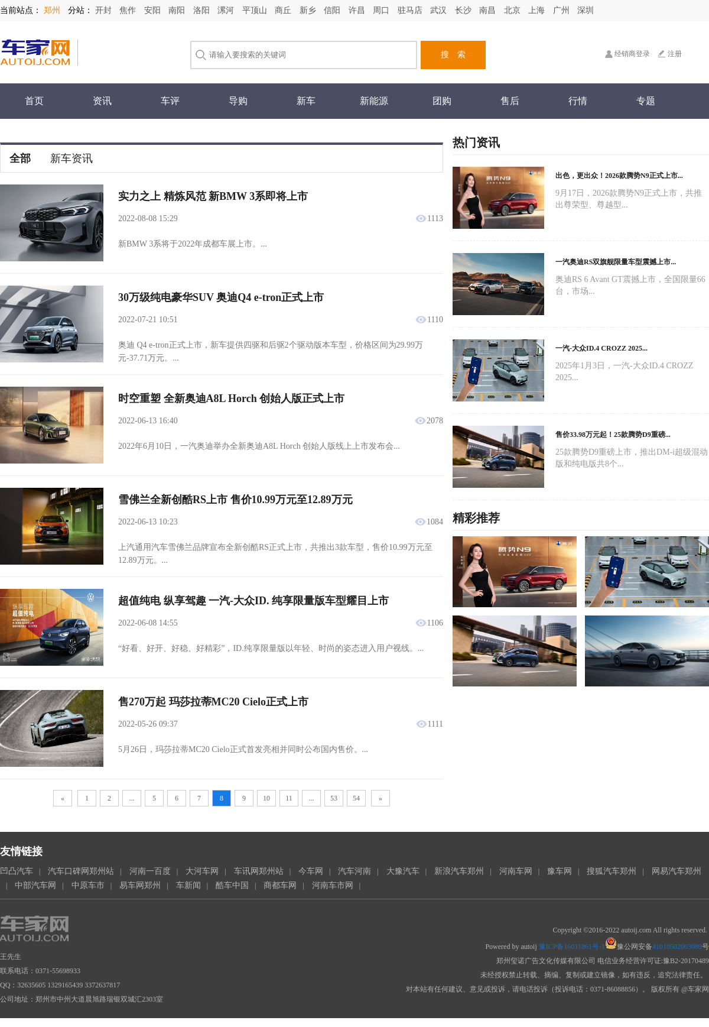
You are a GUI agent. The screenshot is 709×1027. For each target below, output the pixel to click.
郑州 (53, 10)
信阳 (333, 10)
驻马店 (411, 10)
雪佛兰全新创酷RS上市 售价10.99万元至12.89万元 (235, 500)
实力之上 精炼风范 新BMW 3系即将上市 (213, 196)
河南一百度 (150, 871)
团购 (441, 101)
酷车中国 (232, 885)
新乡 (309, 10)
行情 (577, 101)
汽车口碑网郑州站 (81, 871)
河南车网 (515, 871)
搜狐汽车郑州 (611, 871)
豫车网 (559, 871)
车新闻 (188, 885)
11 (288, 798)
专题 (645, 101)
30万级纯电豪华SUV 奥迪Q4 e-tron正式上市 (221, 297)
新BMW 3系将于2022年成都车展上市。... (192, 243)
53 (333, 798)
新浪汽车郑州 (459, 871)
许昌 (358, 10)
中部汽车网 (35, 885)
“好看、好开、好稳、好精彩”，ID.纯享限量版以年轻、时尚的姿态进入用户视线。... (271, 648)
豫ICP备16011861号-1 (572, 946)
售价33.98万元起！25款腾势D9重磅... (613, 434)
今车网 (310, 871)
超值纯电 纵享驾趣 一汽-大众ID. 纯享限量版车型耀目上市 (253, 601)
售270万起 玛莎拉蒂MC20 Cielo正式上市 (213, 702)
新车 (306, 101)
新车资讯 (71, 158)
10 (266, 798)
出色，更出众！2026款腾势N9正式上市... (619, 175)
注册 (675, 54)
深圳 (585, 10)
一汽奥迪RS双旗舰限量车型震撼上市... (615, 262)
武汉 (439, 10)
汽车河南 (354, 871)
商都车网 (280, 885)
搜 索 (453, 54)
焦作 (128, 10)
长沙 (464, 10)
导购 (238, 101)
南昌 (488, 10)
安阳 (153, 10)
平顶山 (255, 10)
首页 (34, 101)
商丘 (284, 10)
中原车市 (88, 885)
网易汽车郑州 (676, 871)
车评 (170, 101)
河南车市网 (332, 885)
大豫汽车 (402, 871)
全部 (20, 158)
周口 (382, 10)
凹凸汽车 (16, 871)
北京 (513, 10)
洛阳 (202, 10)
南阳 (177, 10)
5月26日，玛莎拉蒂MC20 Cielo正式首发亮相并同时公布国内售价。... (243, 749)
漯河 (226, 10)
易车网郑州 (140, 885)
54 (356, 798)
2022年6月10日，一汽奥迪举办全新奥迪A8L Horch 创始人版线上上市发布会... (259, 446)
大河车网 (202, 871)
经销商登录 (632, 54)
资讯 (102, 101)
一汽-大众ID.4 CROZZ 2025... (601, 348)
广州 (562, 10)
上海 (537, 10)
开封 (104, 10)
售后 (509, 101)
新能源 (374, 101)
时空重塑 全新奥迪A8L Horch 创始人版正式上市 (231, 398)
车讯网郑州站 (259, 871)
